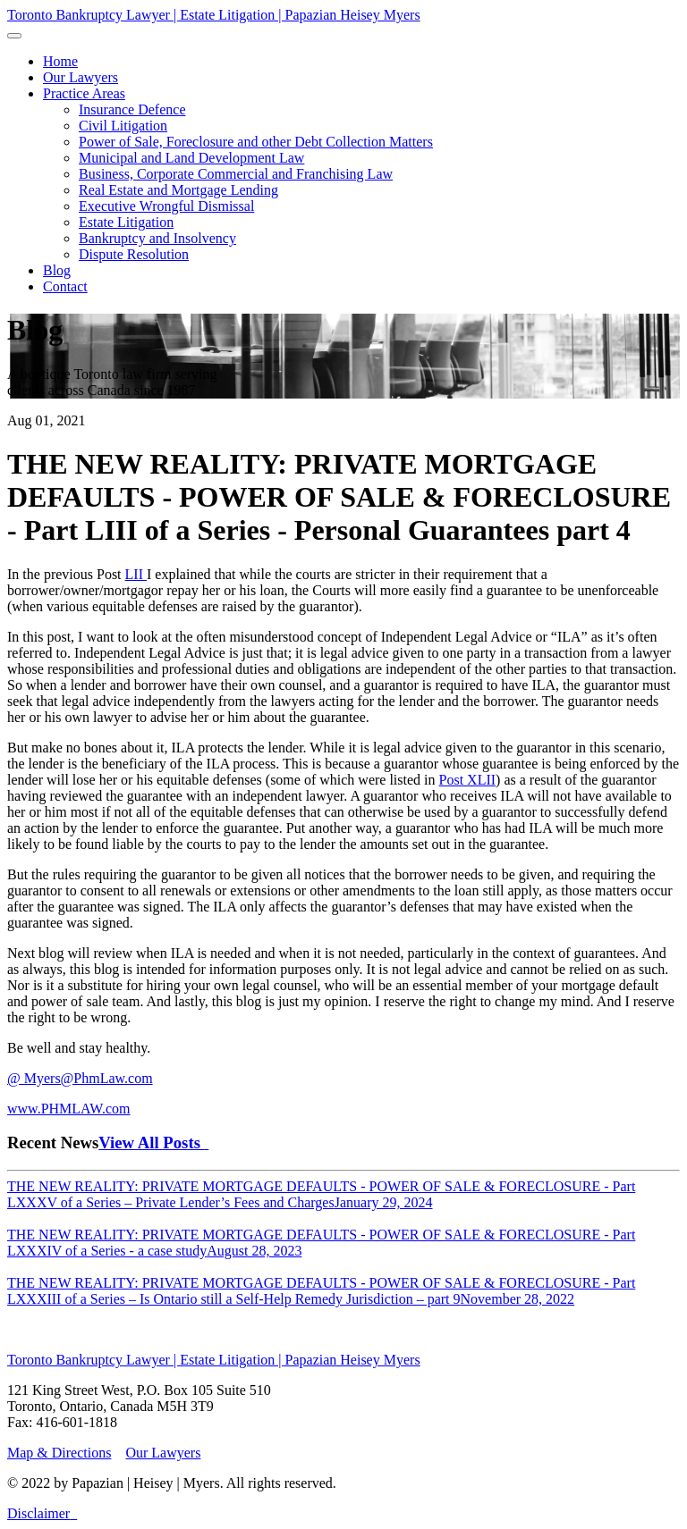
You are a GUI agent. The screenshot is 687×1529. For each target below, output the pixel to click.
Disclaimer (38, 1513)
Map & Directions (59, 1452)
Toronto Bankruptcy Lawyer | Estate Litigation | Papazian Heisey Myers (213, 14)
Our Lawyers (162, 1452)
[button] (84, 93)
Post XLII (467, 779)
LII (136, 574)
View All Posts (153, 1142)
